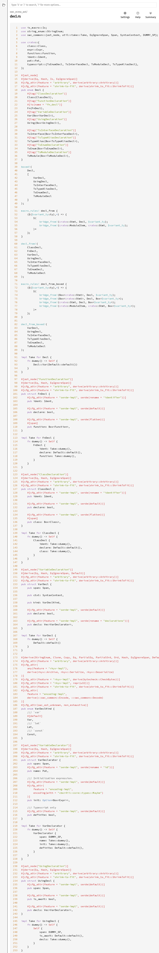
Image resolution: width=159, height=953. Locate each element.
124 (15, 477)
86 (16, 338)
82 (16, 324)
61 (16, 247)
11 (16, 64)
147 (15, 562)
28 (16, 126)
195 (15, 737)
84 (16, 331)
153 (15, 584)
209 (15, 789)
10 (16, 60)
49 (16, 203)
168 (15, 639)
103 (15, 401)
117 (15, 452)
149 (15, 569)
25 (16, 115)
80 (16, 316)
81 (16, 320)
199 (15, 752)
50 (16, 207)
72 (16, 287)
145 (15, 554)
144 (15, 551)
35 (16, 152)
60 (16, 243)
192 (15, 726)
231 (15, 869)
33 (16, 144)
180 (15, 683)
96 (16, 375)
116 (15, 448)
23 (16, 108)
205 (15, 774)
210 (15, 792)
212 (15, 800)
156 (15, 595)
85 (16, 335)
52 (16, 214)
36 (16, 155)
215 (15, 811)
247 (15, 928)
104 (15, 404)
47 (16, 196)
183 (15, 693)
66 (16, 265)
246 (15, 924)
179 (15, 679)
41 (16, 174)
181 (15, 686)
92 (16, 360)
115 (15, 445)
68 (16, 272)
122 (15, 470)
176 (15, 668)
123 (15, 474)
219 (15, 825)
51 (16, 210)
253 (15, 950)
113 (15, 437)
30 (16, 133)
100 (15, 390)
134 (15, 514)
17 (16, 86)
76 (16, 302)
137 (15, 525)
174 (15, 661)
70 (16, 280)
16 (16, 82)
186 (15, 704)
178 (15, 675)
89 (16, 349)
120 (15, 463)
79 (16, 313)
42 (16, 177)
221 (15, 833)
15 (16, 78)
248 (15, 931)
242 (15, 910)
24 (16, 111)
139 (15, 532)
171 (15, 650)
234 (15, 880)
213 (15, 803)
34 (16, 148)
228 (15, 858)
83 (16, 327)
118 (15, 456)
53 (16, 218)
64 (16, 258)
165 (15, 628)
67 (16, 269)
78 (16, 309)
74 (16, 294)
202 (15, 763)
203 (15, 767)
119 (15, 459)
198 (15, 748)
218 (15, 822)
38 (16, 163)
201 (15, 759)
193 (15, 730)
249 (15, 935)
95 (16, 371)
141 (15, 540)
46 (16, 192)
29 (16, 130)
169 (15, 642)
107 (15, 415)
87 (16, 342)
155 (15, 591)
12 (16, 67)
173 (15, 657)
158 (15, 602)
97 (16, 379)
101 (15, 393)
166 (15, 631)
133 (15, 510)
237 (15, 891)
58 (16, 236)
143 (15, 547)
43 (16, 181)
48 (16, 199)
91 (16, 357)
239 (15, 899)
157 (15, 598)
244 (15, 917)
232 (15, 873)
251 (15, 942)
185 (15, 701)
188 (15, 712)
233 (15, 877)
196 (15, 741)
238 (15, 895)
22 (16, 104)
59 (16, 239)
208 (15, 785)
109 (15, 423)
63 (16, 254)
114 (15, 441)
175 (15, 664)
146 (15, 558)
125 (15, 481)
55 (16, 225)
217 (15, 818)
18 (16, 89)
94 (16, 368)
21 (16, 100)
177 (15, 672)
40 (16, 170)
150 (15, 573)
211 (15, 796)
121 (15, 466)
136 (15, 521)
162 (15, 617)
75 (16, 298)
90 (16, 353)
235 (15, 884)
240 (15, 902)
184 (15, 697)
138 (15, 529)
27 (16, 122)
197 (15, 745)
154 (15, 587)
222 (15, 836)
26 (16, 119)
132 (15, 507)
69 (16, 276)
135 (15, 518)
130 (15, 499)
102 (15, 397)
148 (15, 565)
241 (15, 906)
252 (15, 946)
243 (15, 913)
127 (15, 488)
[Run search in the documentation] (83, 4)
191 (15, 723)
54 (16, 221)
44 (16, 185)
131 (15, 503)
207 (15, 781)
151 (15, 576)
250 (15, 939)
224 (15, 844)
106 (15, 412)
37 (16, 159)
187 (15, 708)
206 (15, 778)
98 (16, 382)
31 (16, 137)
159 (15, 606)
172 (15, 653)
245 (15, 920)
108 (15, 419)
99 (16, 386)
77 (16, 305)
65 (16, 261)
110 (15, 426)
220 (15, 829)
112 (15, 434)
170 (15, 646)
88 (16, 346)
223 (15, 840)
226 (15, 851)
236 (15, 888)
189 (15, 715)
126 (15, 485)
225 (15, 847)
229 (15, 862)
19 (16, 93)
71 (16, 283)
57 (16, 232)
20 (16, 97)
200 (15, 756)
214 (15, 807)
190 (15, 719)
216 (15, 814)
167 (15, 635)
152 (15, 580)
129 (15, 496)
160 (15, 609)
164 (15, 624)
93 (16, 364)
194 (15, 734)
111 (15, 430)
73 (16, 291)
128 (15, 492)
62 (16, 250)
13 (16, 71)
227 (15, 855)
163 (15, 620)
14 (16, 75)
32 (16, 141)
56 (16, 229)
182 (15, 690)
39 (16, 166)
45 (16, 188)
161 (15, 613)
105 (15, 408)
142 (15, 543)
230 (15, 866)
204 (15, 770)
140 (15, 536)
